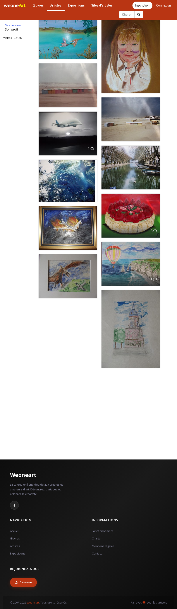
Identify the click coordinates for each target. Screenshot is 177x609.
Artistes (55, 5)
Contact (97, 553)
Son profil (12, 29)
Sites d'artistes (102, 5)
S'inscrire (23, 582)
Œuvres (38, 5)
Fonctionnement (102, 531)
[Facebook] (14, 505)
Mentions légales (103, 546)
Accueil (14, 531)
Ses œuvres (13, 25)
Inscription (142, 5)
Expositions (76, 5)
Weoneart (23, 474)
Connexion (163, 5)
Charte (96, 538)
